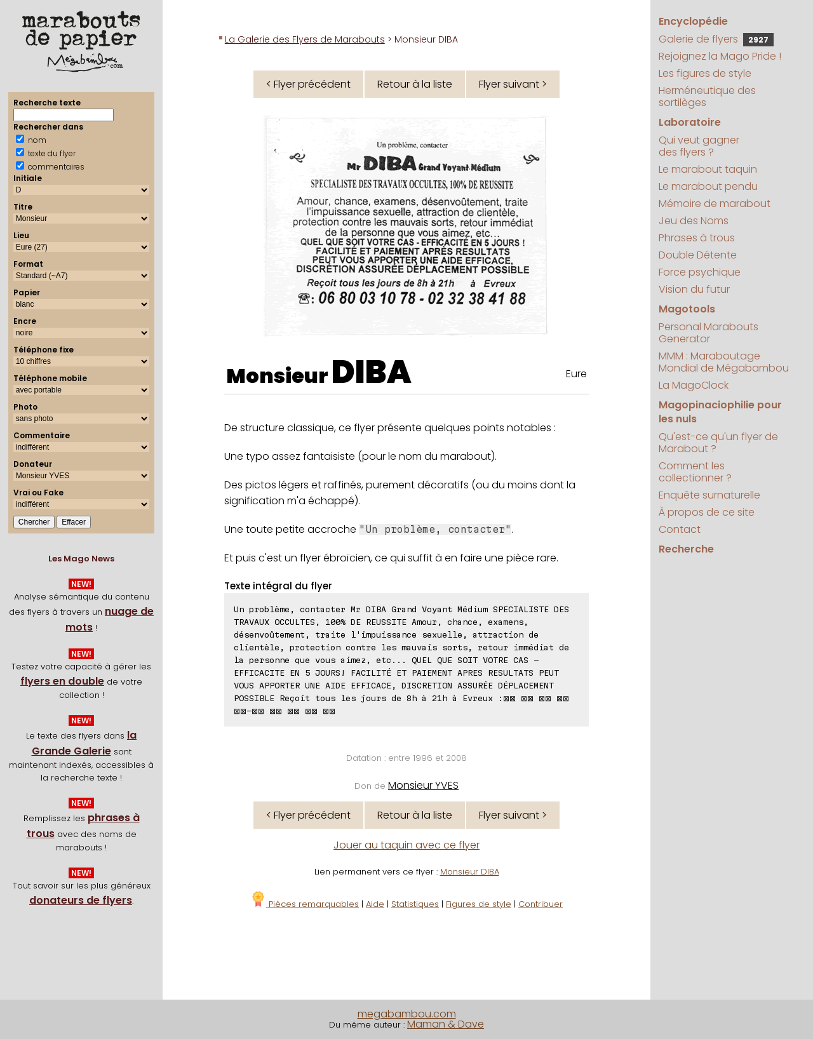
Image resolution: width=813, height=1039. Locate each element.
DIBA (372, 372)
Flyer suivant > (513, 84)
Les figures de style (705, 73)
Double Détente (698, 255)
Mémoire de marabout (714, 203)
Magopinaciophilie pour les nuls (720, 412)
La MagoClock (694, 385)
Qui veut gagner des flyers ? (699, 146)
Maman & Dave (445, 1024)
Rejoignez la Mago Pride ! (720, 56)
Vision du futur (694, 289)
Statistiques (415, 904)
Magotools (687, 309)
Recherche (686, 549)
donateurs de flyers (80, 900)
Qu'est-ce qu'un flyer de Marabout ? (718, 442)
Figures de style (478, 904)
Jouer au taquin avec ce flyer (406, 845)
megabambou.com (407, 1014)
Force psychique (700, 272)
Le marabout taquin (708, 169)
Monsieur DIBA (469, 872)
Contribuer (540, 904)
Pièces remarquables (304, 904)
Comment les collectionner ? (695, 472)
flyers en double (62, 681)
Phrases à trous (697, 238)
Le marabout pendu (708, 186)
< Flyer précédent (308, 84)
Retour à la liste (414, 84)
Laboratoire (690, 122)
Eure (576, 373)
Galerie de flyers (716, 39)
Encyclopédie (693, 21)
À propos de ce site (707, 512)
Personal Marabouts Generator (708, 332)
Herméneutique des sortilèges (707, 96)
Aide (375, 904)
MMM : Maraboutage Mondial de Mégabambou (724, 362)
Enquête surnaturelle (709, 495)
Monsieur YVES (423, 785)
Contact (680, 529)
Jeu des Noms (694, 220)
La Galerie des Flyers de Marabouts (305, 39)
